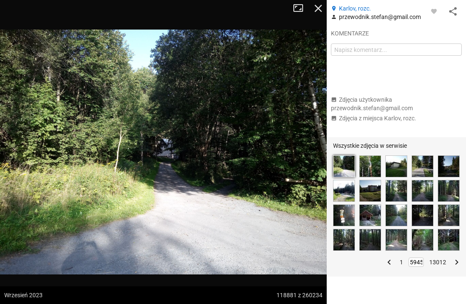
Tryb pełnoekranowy (301, 8)
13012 (437, 262)
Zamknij (318, 8)
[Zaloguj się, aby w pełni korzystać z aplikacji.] (434, 11)
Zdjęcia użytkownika (372, 103)
